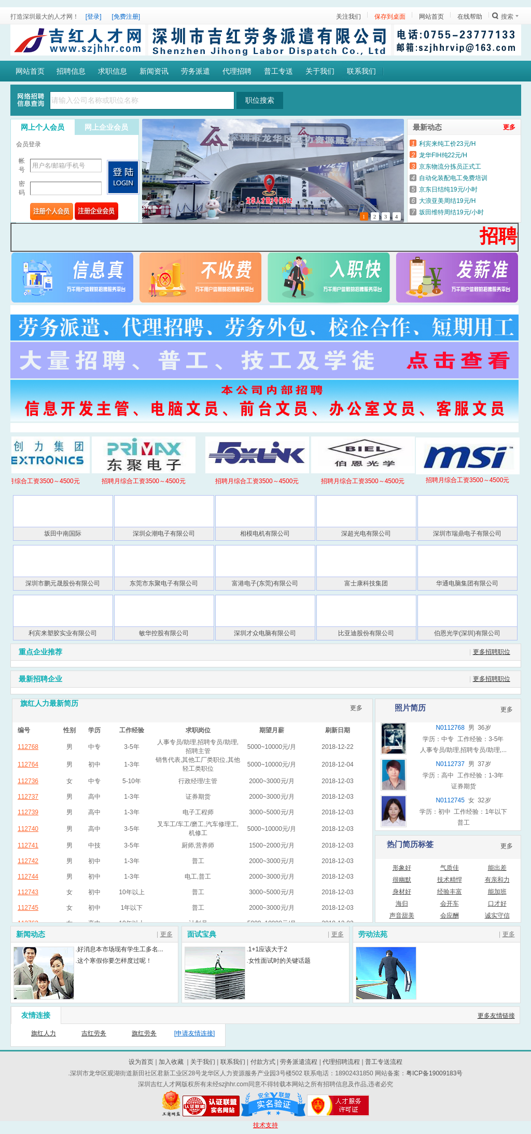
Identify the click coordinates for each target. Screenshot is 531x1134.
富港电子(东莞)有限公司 (265, 583)
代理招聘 (236, 71)
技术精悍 (449, 879)
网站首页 (431, 16)
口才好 (497, 903)
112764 (28, 764)
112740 (28, 828)
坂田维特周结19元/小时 (451, 212)
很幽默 (402, 879)
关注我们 (348, 16)
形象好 (402, 867)
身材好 (402, 891)
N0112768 (450, 727)
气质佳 (449, 867)
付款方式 (262, 1061)
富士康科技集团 (366, 583)
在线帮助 (469, 16)
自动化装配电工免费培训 (453, 178)
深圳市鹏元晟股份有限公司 (62, 583)
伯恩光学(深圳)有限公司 (467, 633)
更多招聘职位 (491, 651)
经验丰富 (449, 891)
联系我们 (361, 71)
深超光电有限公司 (366, 533)
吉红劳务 (93, 1033)
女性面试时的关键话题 (279, 960)
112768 (28, 746)
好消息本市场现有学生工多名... (120, 949)
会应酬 (449, 915)
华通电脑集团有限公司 (467, 583)
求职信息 (112, 71)
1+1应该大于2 (267, 949)
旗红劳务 (144, 1033)
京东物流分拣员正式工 (450, 166)
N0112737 (450, 764)
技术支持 (265, 1125)
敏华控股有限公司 (164, 633)
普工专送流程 (383, 1061)
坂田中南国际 (62, 533)
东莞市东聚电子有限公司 (164, 583)
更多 (509, 127)
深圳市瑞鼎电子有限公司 (467, 533)
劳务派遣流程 (298, 1061)
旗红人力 (43, 1033)
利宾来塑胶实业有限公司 (63, 633)
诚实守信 (497, 915)
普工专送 (278, 71)
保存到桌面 (390, 16)
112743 (28, 892)
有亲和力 (497, 879)
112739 (28, 812)
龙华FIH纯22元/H (443, 155)
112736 (28, 781)
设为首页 (141, 1061)
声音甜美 (401, 915)
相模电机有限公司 (265, 533)
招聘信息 (71, 71)
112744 (28, 876)
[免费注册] (126, 16)
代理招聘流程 (341, 1061)
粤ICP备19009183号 (434, 1073)
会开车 (449, 903)
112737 (28, 796)
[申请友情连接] (194, 1033)
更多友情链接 (496, 1015)
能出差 (497, 867)
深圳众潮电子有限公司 (164, 533)
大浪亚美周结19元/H (447, 200)
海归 (402, 903)
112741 (28, 845)
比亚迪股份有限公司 (366, 633)
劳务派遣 (195, 71)
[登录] (94, 16)
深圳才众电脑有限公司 (265, 633)
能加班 (497, 891)
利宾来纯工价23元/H (447, 143)
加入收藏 (171, 1061)
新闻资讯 (154, 71)
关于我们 (319, 71)
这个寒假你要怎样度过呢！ (114, 960)
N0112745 (450, 800)
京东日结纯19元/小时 (448, 189)
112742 (28, 861)
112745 (28, 907)
